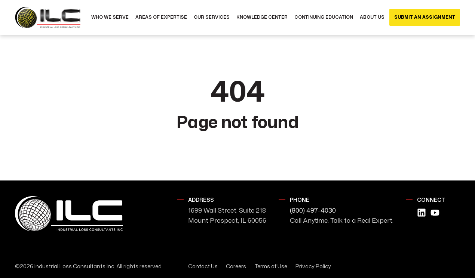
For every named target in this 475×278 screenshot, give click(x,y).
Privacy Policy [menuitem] (313, 266)
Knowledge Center (262, 17)
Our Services (212, 17)
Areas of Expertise (161, 17)
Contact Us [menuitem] (203, 266)
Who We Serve (110, 17)
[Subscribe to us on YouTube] (434, 212)
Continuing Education (323, 17)
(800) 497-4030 (313, 210)
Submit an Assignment (424, 17)
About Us (372, 17)
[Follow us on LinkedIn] (421, 212)
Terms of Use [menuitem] (271, 266)
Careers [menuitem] (236, 266)
